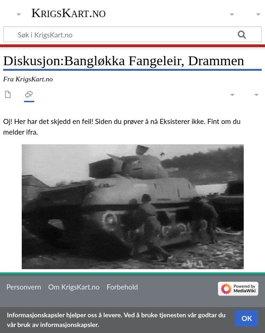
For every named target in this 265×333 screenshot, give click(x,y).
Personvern (23, 287)
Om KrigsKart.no (73, 287)
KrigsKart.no (68, 13)
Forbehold (122, 287)
